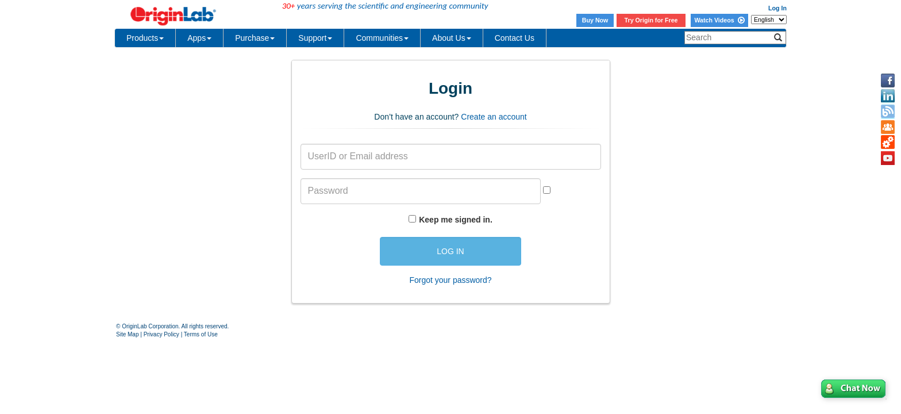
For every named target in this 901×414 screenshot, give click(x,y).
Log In (777, 8)
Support (315, 38)
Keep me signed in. (455, 219)
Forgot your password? (450, 280)
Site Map (127, 334)
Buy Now (595, 20)
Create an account (493, 116)
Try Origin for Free (651, 20)
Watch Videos (719, 20)
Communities (382, 38)
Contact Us (514, 38)
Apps (199, 38)
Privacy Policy (161, 334)
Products (145, 38)
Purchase (255, 38)
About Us (451, 38)
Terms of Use (201, 334)
